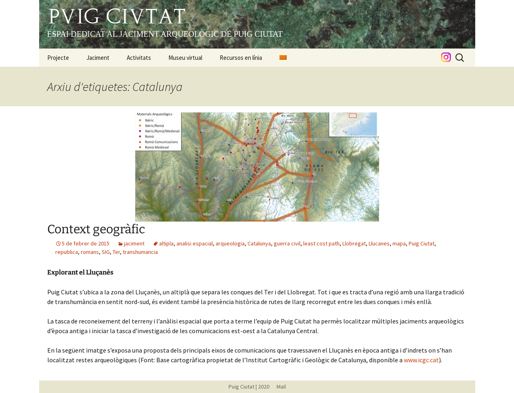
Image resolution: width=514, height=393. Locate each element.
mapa (399, 243)
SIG (106, 252)
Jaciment (97, 57)
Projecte (58, 57)
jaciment (134, 243)
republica (66, 252)
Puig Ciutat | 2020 (249, 386)
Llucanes (379, 243)
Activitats (139, 57)
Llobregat (354, 243)
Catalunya (259, 243)
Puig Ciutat (421, 243)
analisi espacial (194, 243)
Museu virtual (185, 57)
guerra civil (287, 243)
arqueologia (230, 243)
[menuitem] (283, 58)
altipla (166, 243)
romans (90, 252)
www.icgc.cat (421, 360)
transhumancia (140, 252)
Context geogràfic (96, 229)
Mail (278, 386)
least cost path (321, 243)
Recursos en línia (241, 57)
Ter (116, 252)
